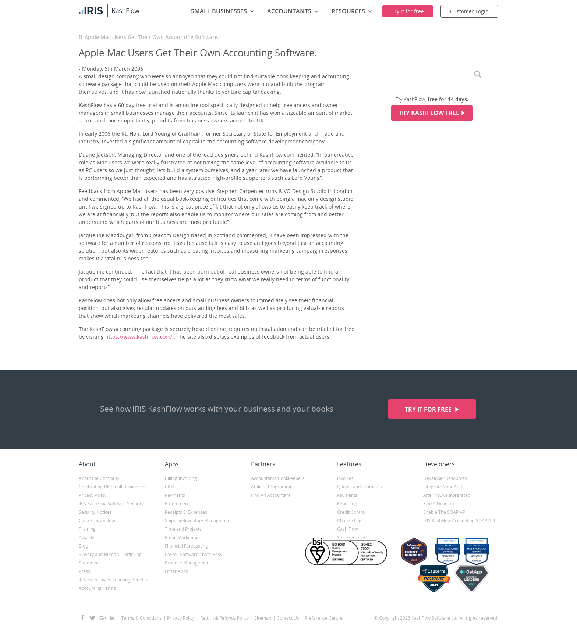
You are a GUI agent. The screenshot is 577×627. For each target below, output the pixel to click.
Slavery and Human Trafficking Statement (110, 558)
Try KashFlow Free (429, 113)
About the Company (99, 478)
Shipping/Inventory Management (198, 520)
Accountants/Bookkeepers (278, 478)
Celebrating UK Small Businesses (112, 487)
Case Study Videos (97, 520)
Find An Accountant (270, 495)
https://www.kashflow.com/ (138, 336)
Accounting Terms (97, 588)
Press (84, 571)
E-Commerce (178, 503)
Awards (86, 537)
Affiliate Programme (272, 487)
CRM (169, 487)
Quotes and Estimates (359, 487)
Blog (83, 546)
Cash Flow (347, 529)
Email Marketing (181, 537)
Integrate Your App (442, 487)
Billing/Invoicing (181, 478)
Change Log (349, 520)
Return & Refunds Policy (224, 618)
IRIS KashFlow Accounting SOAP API (459, 520)
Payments (175, 495)
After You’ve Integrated (446, 495)
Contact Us (288, 618)
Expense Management (188, 563)
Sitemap (262, 618)
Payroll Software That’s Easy (193, 554)
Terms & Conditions (141, 618)
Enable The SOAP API (444, 512)
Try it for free (429, 409)
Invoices (345, 478)
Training (87, 529)
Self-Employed (352, 537)
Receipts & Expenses (186, 512)
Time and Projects (183, 529)
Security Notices (95, 512)
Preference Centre (324, 618)
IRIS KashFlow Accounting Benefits (113, 580)
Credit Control (351, 512)
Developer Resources (445, 478)
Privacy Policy (92, 495)
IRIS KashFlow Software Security (111, 503)
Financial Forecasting (186, 546)
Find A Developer (440, 503)
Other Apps (176, 571)
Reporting (347, 503)
